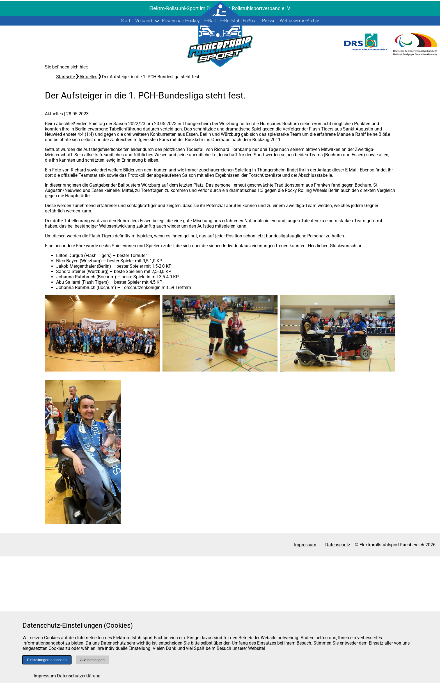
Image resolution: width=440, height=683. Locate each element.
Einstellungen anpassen (47, 660)
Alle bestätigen (92, 660)
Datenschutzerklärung (78, 676)
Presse (268, 147)
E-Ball (210, 147)
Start (125, 147)
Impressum (45, 676)
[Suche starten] (427, 118)
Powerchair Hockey (181, 147)
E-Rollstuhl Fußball (239, 147)
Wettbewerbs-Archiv (299, 147)
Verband (143, 147)
